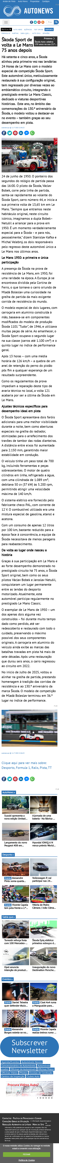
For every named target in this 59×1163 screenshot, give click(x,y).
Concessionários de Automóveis (18, 1065)
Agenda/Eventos (10, 1062)
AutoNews (8, 792)
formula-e (6, 33)
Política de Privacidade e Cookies (27, 1118)
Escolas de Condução (41, 1072)
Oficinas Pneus (46, 1069)
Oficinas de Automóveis (23, 1069)
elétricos (28, 29)
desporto (49, 29)
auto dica (36, 33)
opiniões (46, 33)
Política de (27, 1160)
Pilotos (23, 1072)
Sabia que (8, 916)
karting (15, 33)
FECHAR (26, 1154)
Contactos (6, 1118)
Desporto (8, 854)
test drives (38, 29)
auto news (17, 29)
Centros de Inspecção (13, 1076)
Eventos (7, 979)
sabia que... (25, 33)
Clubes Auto (33, 1076)
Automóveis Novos (32, 1062)
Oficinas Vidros (10, 1072)
